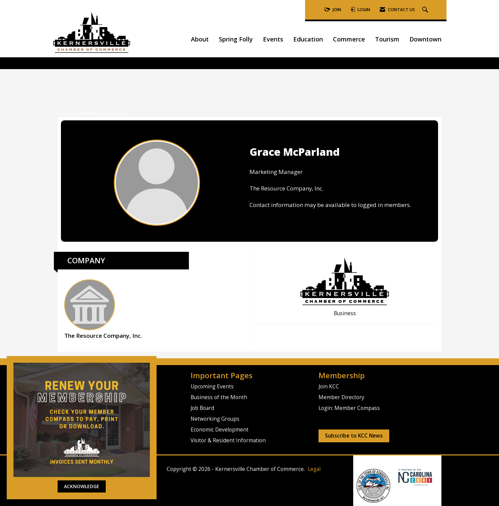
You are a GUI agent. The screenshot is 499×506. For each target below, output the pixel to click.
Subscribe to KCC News (354, 435)
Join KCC (329, 386)
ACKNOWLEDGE (81, 486)
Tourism (387, 39)
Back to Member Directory (91, 113)
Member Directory (341, 397)
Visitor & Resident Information (228, 440)
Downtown (425, 39)
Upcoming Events (212, 386)
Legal (314, 469)
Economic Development (219, 429)
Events (273, 39)
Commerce (349, 39)
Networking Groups (215, 418)
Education (308, 39)
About (200, 39)
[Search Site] (426, 9)
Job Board (202, 408)
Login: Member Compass (349, 408)
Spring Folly (236, 39)
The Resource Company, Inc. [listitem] (103, 309)
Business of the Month (219, 397)
